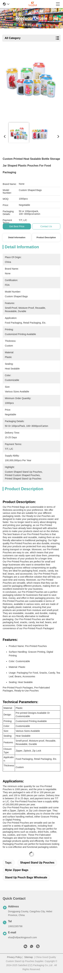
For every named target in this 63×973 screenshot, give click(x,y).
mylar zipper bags (16, 870)
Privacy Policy (14, 957)
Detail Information (16, 237)
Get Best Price (16, 226)
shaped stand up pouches (37, 862)
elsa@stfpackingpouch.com (22, 937)
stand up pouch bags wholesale (26, 877)
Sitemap (28, 957)
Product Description (46, 237)
